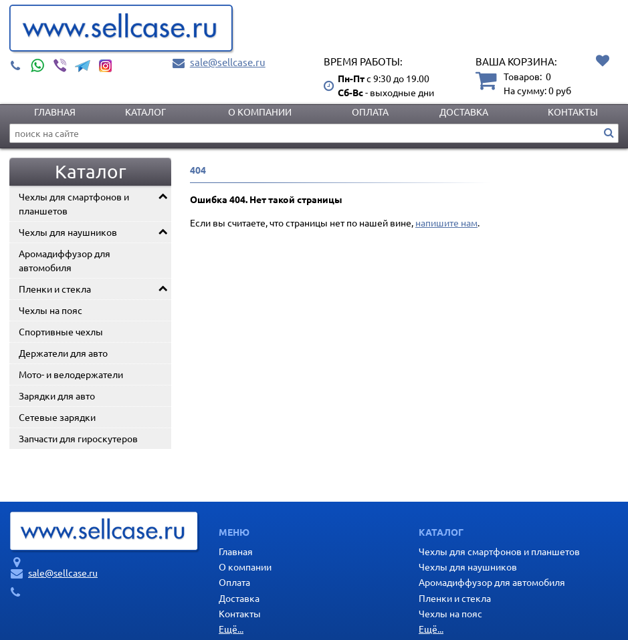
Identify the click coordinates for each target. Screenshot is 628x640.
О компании (260, 112)
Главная (55, 112)
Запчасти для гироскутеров (78, 438)
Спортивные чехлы (61, 331)
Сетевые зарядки (57, 417)
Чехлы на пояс (50, 310)
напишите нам (446, 222)
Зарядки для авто (57, 395)
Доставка (463, 112)
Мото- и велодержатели (71, 374)
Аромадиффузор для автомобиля (64, 260)
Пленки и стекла (55, 289)
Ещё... (231, 629)
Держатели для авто (63, 353)
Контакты (573, 112)
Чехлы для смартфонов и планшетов (74, 203)
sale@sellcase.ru (228, 61)
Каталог (145, 112)
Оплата (370, 112)
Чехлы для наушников (68, 232)
